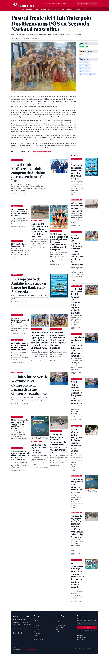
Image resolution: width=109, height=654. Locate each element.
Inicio (12, 12)
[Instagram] (18, 633)
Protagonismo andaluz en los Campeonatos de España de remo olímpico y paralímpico (20, 346)
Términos (88, 648)
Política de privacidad (88, 632)
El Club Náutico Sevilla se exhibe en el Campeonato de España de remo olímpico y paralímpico (77, 393)
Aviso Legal (58, 629)
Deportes (56, 9)
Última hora (29, 9)
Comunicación (70, 9)
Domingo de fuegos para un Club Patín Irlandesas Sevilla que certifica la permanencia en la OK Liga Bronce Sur (58, 443)
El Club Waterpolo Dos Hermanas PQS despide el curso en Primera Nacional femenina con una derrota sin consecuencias (39, 340)
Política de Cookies (60, 625)
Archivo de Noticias (39, 640)
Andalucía (43, 9)
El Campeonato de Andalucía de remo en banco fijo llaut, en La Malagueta (77, 170)
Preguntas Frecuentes (82, 637)
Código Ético (59, 621)
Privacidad (77, 648)
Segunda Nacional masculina (42, 152)
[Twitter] (16, 633)
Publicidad (80, 635)
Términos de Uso (60, 627)
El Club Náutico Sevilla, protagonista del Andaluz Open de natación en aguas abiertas (20, 424)
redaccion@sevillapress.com (29, 649)
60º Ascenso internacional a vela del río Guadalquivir (20, 320)
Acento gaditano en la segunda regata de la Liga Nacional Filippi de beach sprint (20, 212)
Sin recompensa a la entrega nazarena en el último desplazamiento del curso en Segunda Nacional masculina (20, 455)
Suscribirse (87, 627)
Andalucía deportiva (36, 12)
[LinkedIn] (21, 633)
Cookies (83, 648)
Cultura (78, 9)
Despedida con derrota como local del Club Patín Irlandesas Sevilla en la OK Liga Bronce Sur (39, 230)
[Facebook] (13, 633)
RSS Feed (36, 642)
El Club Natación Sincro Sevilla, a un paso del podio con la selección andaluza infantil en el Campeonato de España (59, 242)
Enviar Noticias (81, 639)
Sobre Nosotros (60, 618)
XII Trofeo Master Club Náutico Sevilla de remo (20, 245)
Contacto (58, 631)
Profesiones (86, 9)
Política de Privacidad (61, 623)
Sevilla (36, 9)
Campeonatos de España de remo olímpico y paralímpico (38, 448)
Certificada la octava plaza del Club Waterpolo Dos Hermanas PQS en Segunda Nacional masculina (58, 340)
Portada (22, 9)
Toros (62, 9)
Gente (50, 9)
